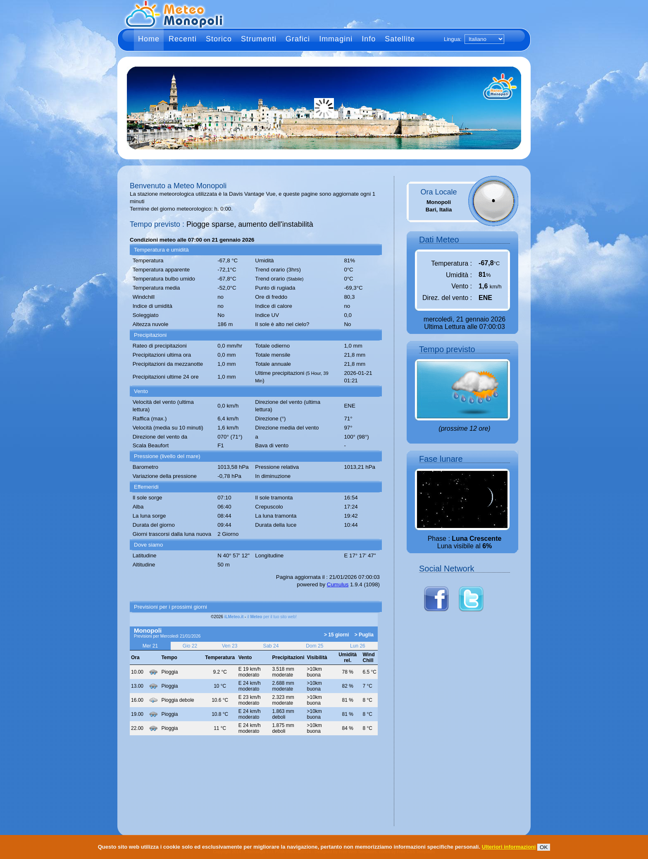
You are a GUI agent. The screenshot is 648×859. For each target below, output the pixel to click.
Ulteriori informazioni (509, 847)
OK (544, 847)
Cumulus (338, 584)
